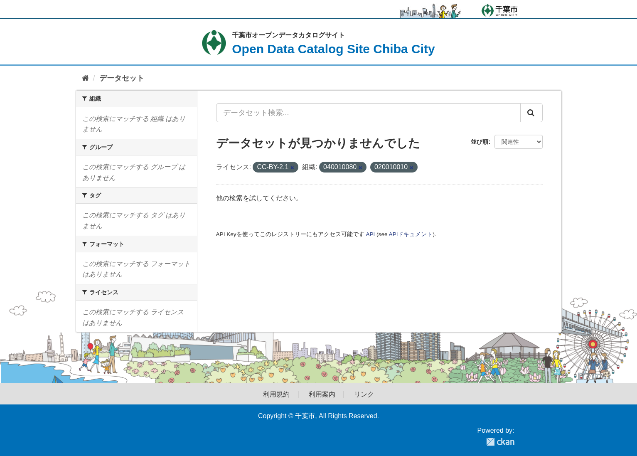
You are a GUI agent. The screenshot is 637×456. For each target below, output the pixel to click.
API (370, 234)
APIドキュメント (411, 234)
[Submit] (531, 112)
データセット (121, 78)
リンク (364, 394)
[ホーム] (85, 78)
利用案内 (322, 394)
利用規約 (276, 394)
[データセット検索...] (368, 112)
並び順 (479, 141)
